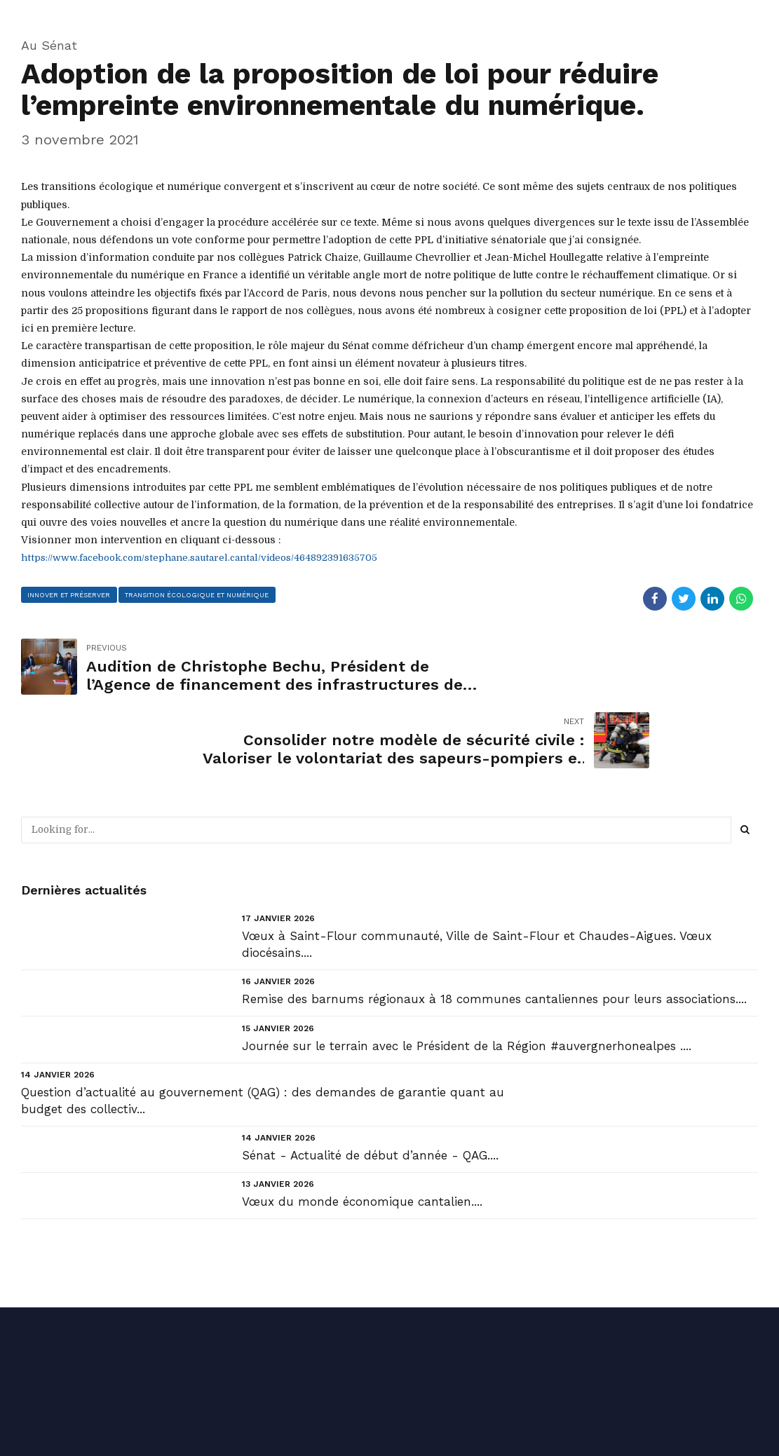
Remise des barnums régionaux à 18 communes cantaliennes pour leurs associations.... (494, 926)
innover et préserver (69, 594)
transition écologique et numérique (198, 594)
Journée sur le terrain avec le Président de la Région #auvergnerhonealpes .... (466, 972)
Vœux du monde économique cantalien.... (362, 1128)
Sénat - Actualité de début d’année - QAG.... (370, 1082)
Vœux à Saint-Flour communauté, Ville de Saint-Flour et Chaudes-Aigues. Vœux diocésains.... (477, 871)
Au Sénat (49, 45)
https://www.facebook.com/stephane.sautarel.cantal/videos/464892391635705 (205, 557)
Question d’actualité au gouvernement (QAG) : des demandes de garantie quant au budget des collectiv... (262, 1027)
